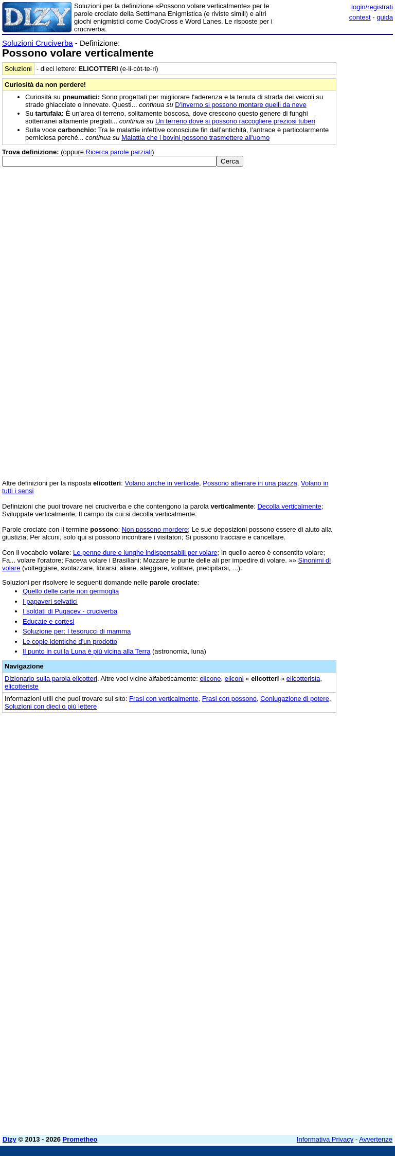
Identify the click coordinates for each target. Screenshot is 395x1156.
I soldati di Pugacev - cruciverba (70, 611)
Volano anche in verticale (161, 483)
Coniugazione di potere (294, 698)
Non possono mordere (155, 529)
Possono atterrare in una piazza (250, 483)
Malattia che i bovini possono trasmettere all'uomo (195, 137)
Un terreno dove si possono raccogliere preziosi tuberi (235, 121)
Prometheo (80, 1139)
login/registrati (372, 7)
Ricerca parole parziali (119, 152)
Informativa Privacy (325, 1139)
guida (384, 17)
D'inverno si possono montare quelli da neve (240, 105)
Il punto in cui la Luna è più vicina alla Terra (86, 651)
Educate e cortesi (48, 621)
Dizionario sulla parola (51, 678)
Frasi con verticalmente (163, 698)
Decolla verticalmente (289, 506)
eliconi (234, 678)
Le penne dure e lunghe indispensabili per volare (145, 552)
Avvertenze (375, 1139)
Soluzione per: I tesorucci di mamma (77, 631)
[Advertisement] (316, 783)
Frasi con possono (229, 698)
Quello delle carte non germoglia (71, 591)
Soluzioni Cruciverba (37, 43)
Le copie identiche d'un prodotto (70, 641)
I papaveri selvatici (50, 601)
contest (360, 17)
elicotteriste (22, 686)
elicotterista (303, 678)
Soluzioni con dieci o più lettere (51, 706)
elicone (210, 678)
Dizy (9, 1139)
